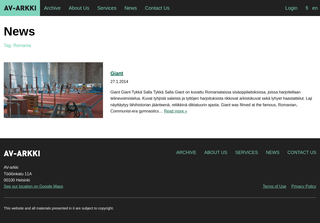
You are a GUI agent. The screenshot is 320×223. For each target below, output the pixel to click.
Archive (186, 152)
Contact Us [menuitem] (157, 8)
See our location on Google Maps (33, 186)
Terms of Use (274, 186)
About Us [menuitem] (79, 8)
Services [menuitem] (106, 8)
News (273, 152)
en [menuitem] (315, 8)
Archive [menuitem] (52, 8)
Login (291, 8)
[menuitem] (307, 8)
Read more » (175, 111)
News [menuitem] (130, 8)
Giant (116, 73)
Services (246, 152)
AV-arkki (20, 8)
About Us (215, 152)
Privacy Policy (303, 186)
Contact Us (302, 152)
